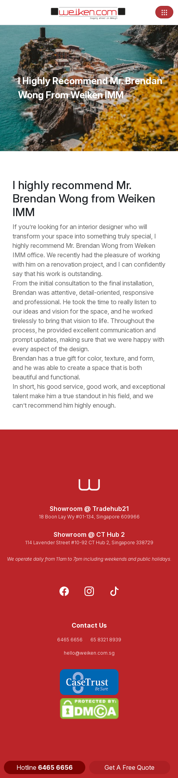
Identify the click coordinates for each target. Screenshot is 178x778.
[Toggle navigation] (164, 12)
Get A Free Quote (129, 767)
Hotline (44, 767)
